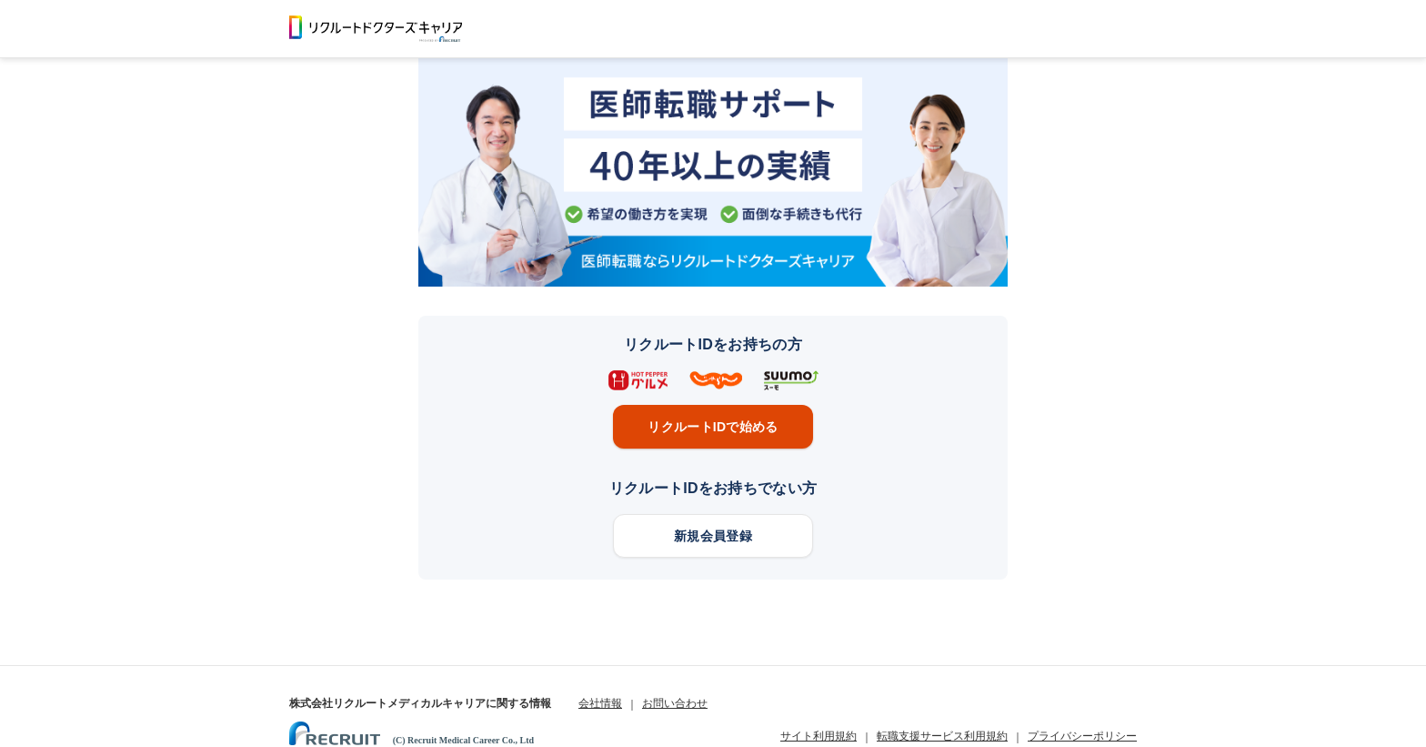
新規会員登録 (713, 536)
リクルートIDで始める (713, 426)
